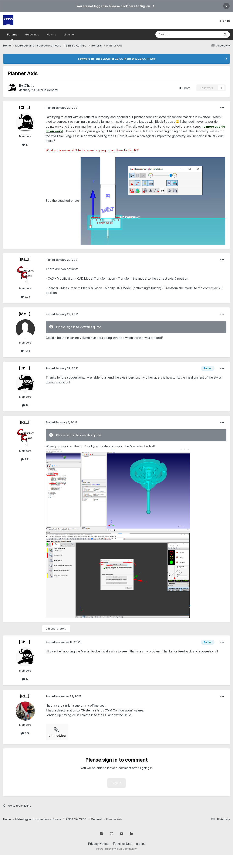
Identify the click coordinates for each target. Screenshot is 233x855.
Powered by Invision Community (116, 848)
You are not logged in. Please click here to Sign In (113, 6)
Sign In (225, 20)
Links (69, 34)
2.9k (25, 296)
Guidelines (32, 34)
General (52, 90)
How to (51, 34)
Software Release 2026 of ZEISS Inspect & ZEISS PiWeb (116, 58)
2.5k (25, 350)
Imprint (140, 843)
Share (184, 88)
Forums (12, 36)
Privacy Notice (98, 843)
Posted (62, 107)
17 (25, 144)
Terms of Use (122, 843)
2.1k (25, 733)
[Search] (177, 34)
